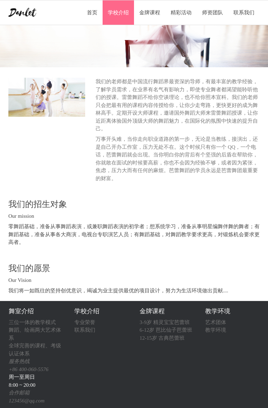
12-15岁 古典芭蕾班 (162, 338)
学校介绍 (118, 12)
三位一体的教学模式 (32, 322)
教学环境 (217, 311)
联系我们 (243, 12)
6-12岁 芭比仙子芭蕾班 (166, 330)
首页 (92, 12)
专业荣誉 (84, 322)
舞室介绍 (21, 311)
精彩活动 (181, 12)
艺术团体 (215, 322)
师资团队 (212, 12)
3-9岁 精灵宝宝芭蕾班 (165, 322)
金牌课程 (149, 12)
